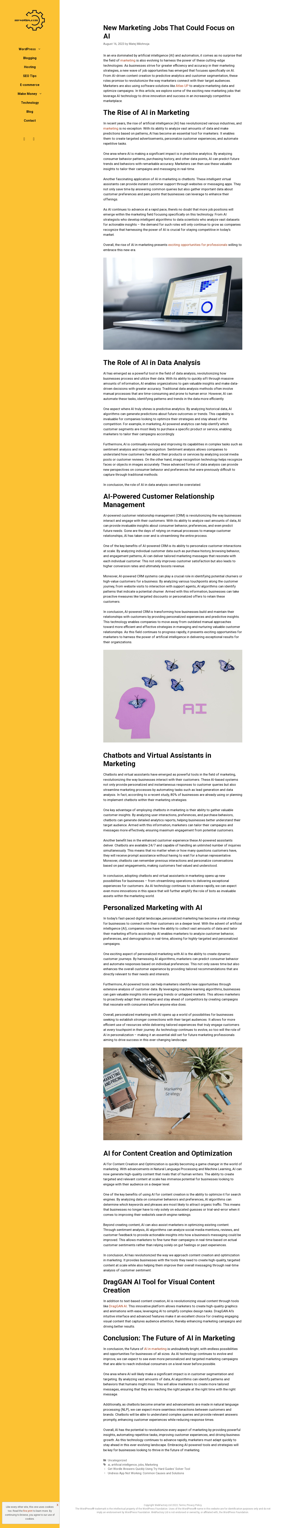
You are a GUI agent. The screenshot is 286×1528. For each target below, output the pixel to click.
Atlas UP (182, 86)
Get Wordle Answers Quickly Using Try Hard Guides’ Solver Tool (149, 1469)
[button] (40, 49)
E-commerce (30, 85)
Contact (30, 120)
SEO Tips (30, 76)
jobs (141, 1464)
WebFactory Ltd (163, 1505)
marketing (127, 60)
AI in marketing (155, 1349)
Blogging (30, 58)
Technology (30, 103)
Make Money (32, 93)
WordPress (32, 49)
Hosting (30, 67)
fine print (28, 1511)
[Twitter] (34, 139)
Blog (29, 112)
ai (109, 1464)
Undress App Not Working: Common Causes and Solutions (146, 1473)
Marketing (151, 1464)
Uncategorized (117, 1460)
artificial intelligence (124, 1464)
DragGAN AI (118, 1306)
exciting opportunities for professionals (197, 245)
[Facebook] (24, 139)
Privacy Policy (194, 1505)
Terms (182, 1505)
